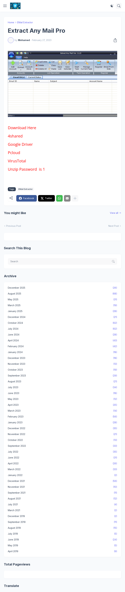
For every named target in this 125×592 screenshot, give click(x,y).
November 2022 (62, 434)
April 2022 (62, 463)
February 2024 (62, 346)
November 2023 (62, 364)
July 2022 (62, 451)
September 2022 (62, 446)
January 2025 (62, 311)
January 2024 (62, 352)
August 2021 (62, 498)
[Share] (114, 40)
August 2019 (62, 528)
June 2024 (62, 334)
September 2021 (62, 492)
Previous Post (13, 226)
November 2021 (62, 487)
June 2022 (62, 457)
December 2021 (62, 481)
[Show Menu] (5, 6)
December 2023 (62, 358)
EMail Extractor (25, 22)
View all (114, 212)
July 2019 (62, 533)
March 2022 (62, 469)
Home (11, 22)
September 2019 (62, 522)
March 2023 (62, 410)
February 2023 (62, 416)
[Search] (119, 6)
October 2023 (62, 369)
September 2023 (62, 375)
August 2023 (62, 381)
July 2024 (62, 328)
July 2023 (62, 387)
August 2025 (62, 293)
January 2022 (62, 475)
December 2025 (62, 287)
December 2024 (62, 317)
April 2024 (62, 340)
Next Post (113, 226)
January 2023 (62, 422)
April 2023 (62, 405)
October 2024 (62, 323)
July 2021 (62, 504)
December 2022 (62, 428)
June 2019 (62, 539)
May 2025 (62, 299)
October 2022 (62, 440)
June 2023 (62, 393)
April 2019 (62, 551)
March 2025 (62, 305)
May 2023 (62, 399)
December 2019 (62, 516)
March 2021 (62, 510)
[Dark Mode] (112, 6)
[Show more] (75, 198)
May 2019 (62, 545)
